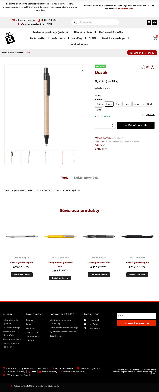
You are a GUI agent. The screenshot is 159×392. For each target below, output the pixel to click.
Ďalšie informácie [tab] (86, 177)
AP (104, 145)
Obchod (19, 53)
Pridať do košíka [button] (22, 274)
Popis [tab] (64, 177)
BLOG (92, 38)
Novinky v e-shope (113, 38)
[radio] (99, 104)
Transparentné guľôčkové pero (60, 264)
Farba (98, 95)
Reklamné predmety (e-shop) (50, 32)
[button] (82, 71)
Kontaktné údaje (78, 44)
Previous (74, 161)
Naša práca (58, 38)
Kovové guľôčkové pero (21, 262)
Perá (122, 141)
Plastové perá (63, 257)
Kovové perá (24, 257)
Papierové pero (112, 141)
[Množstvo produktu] (105, 125)
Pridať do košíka (138, 125)
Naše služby (37, 38)
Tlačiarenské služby (111, 32)
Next (74, 154)
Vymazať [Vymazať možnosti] (150, 114)
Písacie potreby (132, 141)
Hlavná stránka (83, 32)
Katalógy (77, 38)
